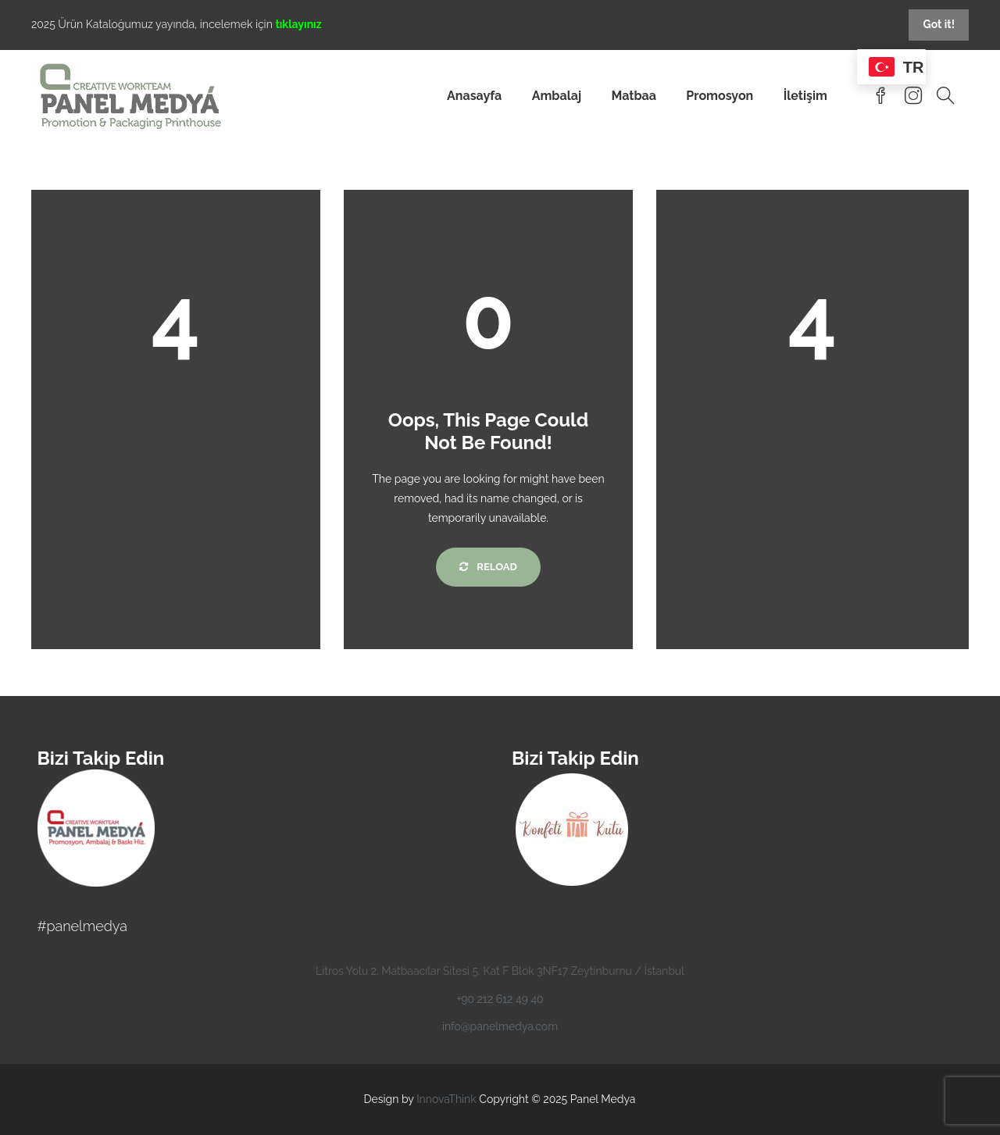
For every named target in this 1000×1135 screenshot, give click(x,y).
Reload (487, 567)
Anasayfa (474, 95)
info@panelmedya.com (500, 1026)
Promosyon (719, 95)
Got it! (939, 24)
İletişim (805, 95)
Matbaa (633, 95)
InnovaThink (446, 1099)
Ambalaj (556, 95)
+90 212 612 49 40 (499, 999)
